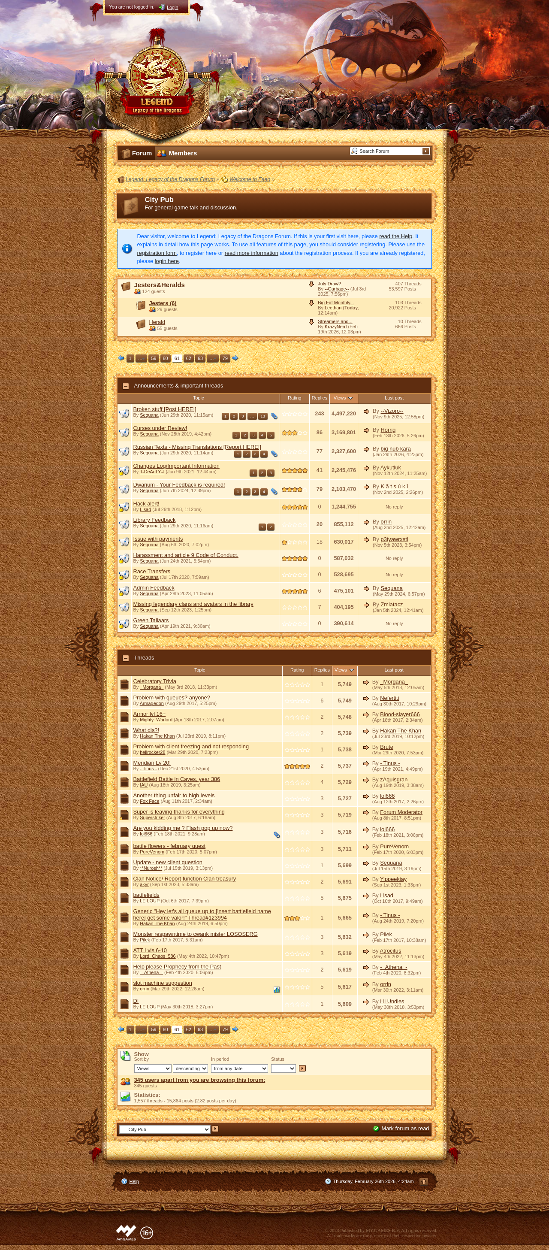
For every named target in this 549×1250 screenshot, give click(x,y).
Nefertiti (389, 698)
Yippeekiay (393, 879)
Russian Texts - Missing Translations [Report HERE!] (197, 447)
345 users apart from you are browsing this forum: (199, 1080)
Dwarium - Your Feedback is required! (179, 484)
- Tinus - (148, 768)
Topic (198, 397)
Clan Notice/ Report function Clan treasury (184, 878)
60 (165, 358)
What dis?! (146, 730)
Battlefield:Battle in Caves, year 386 (176, 779)
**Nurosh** (151, 868)
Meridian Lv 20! (152, 763)
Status (277, 1059)
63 (200, 358)
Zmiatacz (392, 604)
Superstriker (152, 817)
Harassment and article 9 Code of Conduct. (185, 555)
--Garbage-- (337, 288)
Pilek (145, 939)
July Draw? (329, 283)
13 (263, 416)
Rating (294, 397)
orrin (386, 521)
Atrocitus (390, 950)
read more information (251, 253)
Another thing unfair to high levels (174, 795)
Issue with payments (158, 539)
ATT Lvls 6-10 (150, 950)
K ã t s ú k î (394, 486)
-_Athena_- (151, 972)
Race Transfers (152, 571)
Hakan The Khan (157, 735)
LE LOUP (150, 900)
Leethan (333, 307)
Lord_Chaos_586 (157, 956)
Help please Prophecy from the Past (177, 966)
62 (188, 358)
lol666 (387, 796)
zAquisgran (393, 779)
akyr (144, 884)
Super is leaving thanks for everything (179, 811)
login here (167, 261)
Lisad (145, 509)
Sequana (149, 415)
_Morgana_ (151, 687)
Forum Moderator (401, 812)
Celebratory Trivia (154, 681)
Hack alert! (146, 503)
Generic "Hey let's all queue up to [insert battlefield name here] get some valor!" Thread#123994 (202, 914)
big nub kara (396, 448)
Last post (394, 397)
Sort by (141, 1059)
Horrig (388, 430)
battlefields (146, 895)
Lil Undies (392, 1001)
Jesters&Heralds (159, 284)
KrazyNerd (336, 326)
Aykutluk (390, 467)
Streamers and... (335, 321)
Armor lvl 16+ (149, 714)
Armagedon (152, 703)
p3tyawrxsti (394, 539)
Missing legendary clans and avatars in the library (193, 604)
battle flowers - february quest (169, 846)
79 (225, 358)
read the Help (395, 236)
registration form (157, 253)
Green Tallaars (151, 620)
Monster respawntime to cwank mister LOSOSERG (195, 934)
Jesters (163, 303)
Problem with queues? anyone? (171, 697)
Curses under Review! (160, 428)
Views (344, 397)
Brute (386, 747)
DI (136, 1001)
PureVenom (152, 851)
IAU (144, 784)
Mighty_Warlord (156, 719)
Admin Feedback (154, 587)
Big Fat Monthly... (336, 302)
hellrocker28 (152, 752)
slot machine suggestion (162, 983)
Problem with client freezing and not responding (191, 746)
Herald (157, 322)
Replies (319, 397)
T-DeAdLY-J (152, 471)
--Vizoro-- (392, 411)
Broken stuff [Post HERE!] (164, 409)
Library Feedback (154, 520)
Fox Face (149, 801)
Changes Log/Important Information (176, 466)
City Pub (159, 200)
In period (220, 1059)
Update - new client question (167, 862)
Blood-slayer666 (399, 714)
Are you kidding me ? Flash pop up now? (183, 828)
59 (153, 358)
